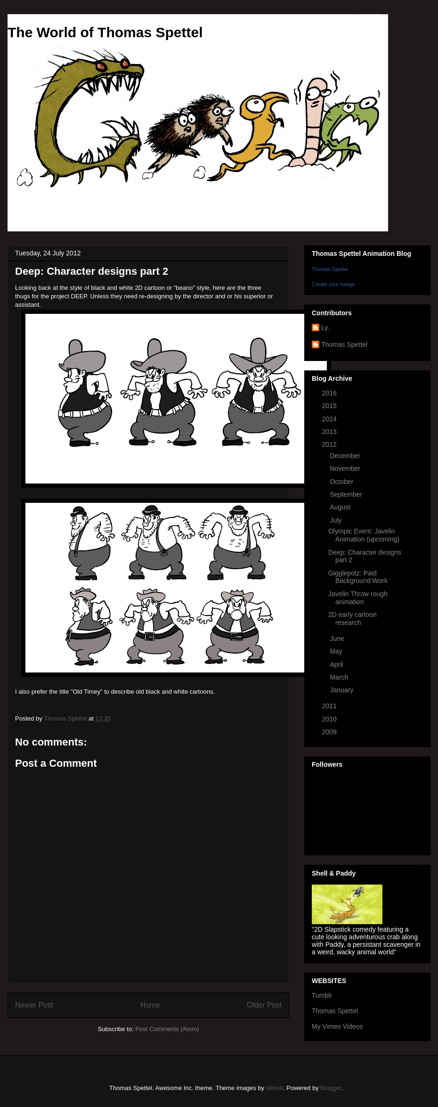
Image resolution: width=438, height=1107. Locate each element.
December (346, 455)
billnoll (274, 1087)
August (341, 507)
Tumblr (322, 995)
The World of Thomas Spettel (105, 32)
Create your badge (333, 284)
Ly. (325, 327)
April (337, 664)
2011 (330, 706)
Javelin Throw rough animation (358, 598)
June (338, 638)
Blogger (330, 1087)
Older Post (264, 1005)
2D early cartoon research (352, 618)
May (337, 651)
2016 (330, 393)
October (342, 481)
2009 (330, 732)
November (346, 468)
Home (150, 1005)
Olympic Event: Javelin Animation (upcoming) (363, 535)
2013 (330, 431)
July (336, 520)
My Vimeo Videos (337, 1026)
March (340, 677)
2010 (330, 719)
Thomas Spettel (330, 269)
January (342, 690)
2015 (330, 406)
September (347, 494)
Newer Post (34, 1005)
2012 (330, 444)
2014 (330, 419)
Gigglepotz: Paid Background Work (358, 577)
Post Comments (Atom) (167, 1029)
